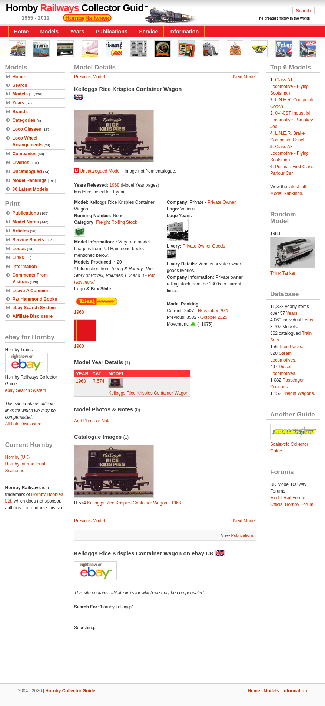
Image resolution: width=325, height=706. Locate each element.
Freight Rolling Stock (116, 222)
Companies (25, 153)
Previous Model (89, 76)
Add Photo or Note (92, 421)
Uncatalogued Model (100, 171)
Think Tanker (282, 273)
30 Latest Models (31, 189)
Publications (111, 32)
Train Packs (290, 346)
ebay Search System (34, 307)
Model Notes (26, 222)
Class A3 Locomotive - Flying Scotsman (289, 153)
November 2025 (213, 310)
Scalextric (14, 470)
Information (184, 32)
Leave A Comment (32, 290)
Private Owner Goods (204, 246)
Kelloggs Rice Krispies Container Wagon (148, 393)
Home (21, 32)
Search (20, 85)
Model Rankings (30, 180)
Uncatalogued (27, 171)
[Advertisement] (163, 658)
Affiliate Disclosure (33, 316)
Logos (19, 248)
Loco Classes (27, 129)
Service (148, 32)
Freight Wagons (298, 393)
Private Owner (222, 202)
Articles (21, 230)
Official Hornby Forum (291, 504)
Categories (24, 120)
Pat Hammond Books (35, 299)
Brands (20, 111)
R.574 (98, 381)
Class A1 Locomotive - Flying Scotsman (289, 86)
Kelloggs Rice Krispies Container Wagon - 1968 (134, 503)
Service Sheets (28, 239)
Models (49, 32)
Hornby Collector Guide (70, 690)
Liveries (21, 162)
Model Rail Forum (287, 497)
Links (18, 257)
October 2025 (214, 317)
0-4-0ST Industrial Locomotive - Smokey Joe (291, 120)
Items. (308, 320)
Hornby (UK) (17, 457)
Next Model (244, 76)
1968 (114, 185)
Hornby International (25, 464)
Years (77, 32)
